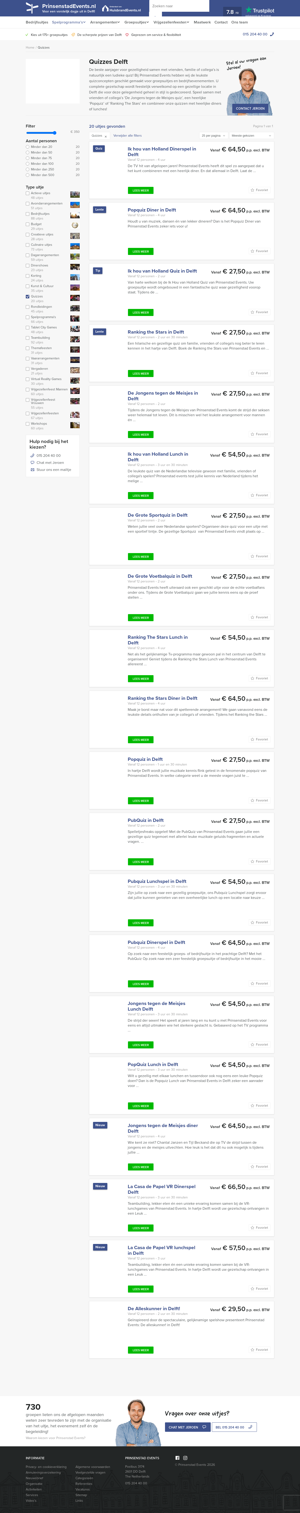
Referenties (83, 1483)
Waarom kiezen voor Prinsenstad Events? (55, 1438)
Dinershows (47, 268)
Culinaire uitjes (47, 247)
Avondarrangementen (47, 206)
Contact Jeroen (250, 108)
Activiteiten (34, 1489)
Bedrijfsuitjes (37, 22)
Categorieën (84, 1478)
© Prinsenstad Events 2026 (195, 1464)
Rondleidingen (47, 309)
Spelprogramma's (47, 319)
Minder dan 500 (53, 175)
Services (32, 1495)
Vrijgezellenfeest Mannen (47, 392)
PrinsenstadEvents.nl (72, 7)
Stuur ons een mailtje (50, 470)
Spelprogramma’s (67, 22)
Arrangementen (104, 22)
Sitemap (81, 1495)
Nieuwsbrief (34, 1478)
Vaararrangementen (47, 361)
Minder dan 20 (53, 147)
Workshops (47, 426)
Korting (47, 278)
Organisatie (34, 1483)
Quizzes (44, 47)
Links (79, 1500)
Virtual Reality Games (47, 381)
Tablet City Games (47, 330)
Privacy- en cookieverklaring (46, 1466)
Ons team (246, 22)
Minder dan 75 (53, 158)
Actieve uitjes (47, 196)
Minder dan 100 (53, 164)
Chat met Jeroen (47, 463)
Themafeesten (47, 350)
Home (30, 47)
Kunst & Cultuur (47, 289)
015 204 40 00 (255, 34)
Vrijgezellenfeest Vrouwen (47, 403)
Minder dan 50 (53, 152)
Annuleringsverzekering (43, 1472)
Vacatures (82, 1489)
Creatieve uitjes (47, 237)
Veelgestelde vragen (90, 1472)
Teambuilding (47, 340)
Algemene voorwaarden (92, 1466)
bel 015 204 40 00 (234, 1428)
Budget (47, 227)
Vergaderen (47, 371)
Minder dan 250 (53, 169)
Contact (226, 22)
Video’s (31, 1500)
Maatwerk (207, 22)
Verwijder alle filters (127, 135)
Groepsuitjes (137, 22)
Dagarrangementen (47, 258)
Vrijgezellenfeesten (173, 22)
